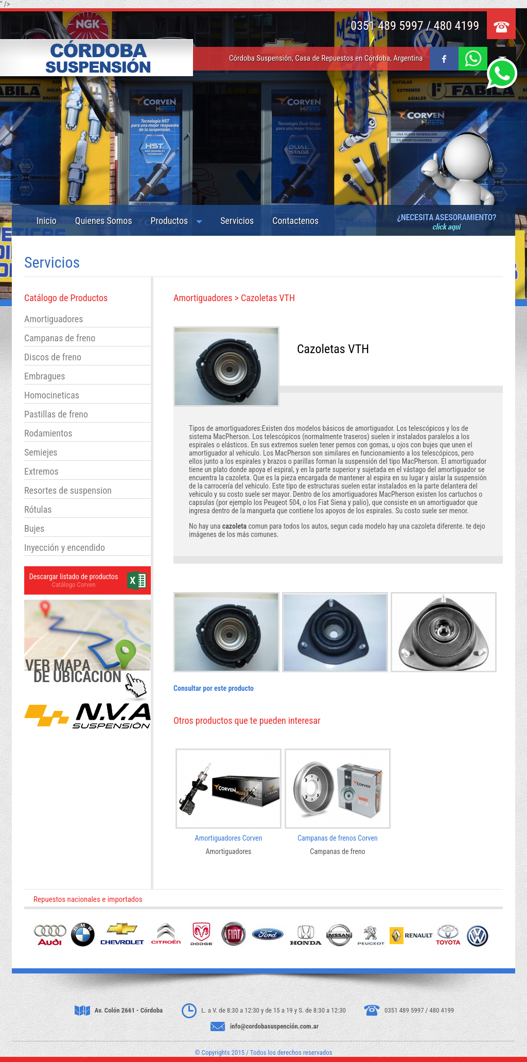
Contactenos (295, 220)
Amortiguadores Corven (228, 838)
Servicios (237, 220)
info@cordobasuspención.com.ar (274, 1026)
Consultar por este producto (213, 688)
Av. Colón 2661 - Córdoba (129, 1010)
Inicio (47, 220)
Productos (169, 220)
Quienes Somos (103, 220)
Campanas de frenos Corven (337, 838)
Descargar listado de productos (73, 576)
